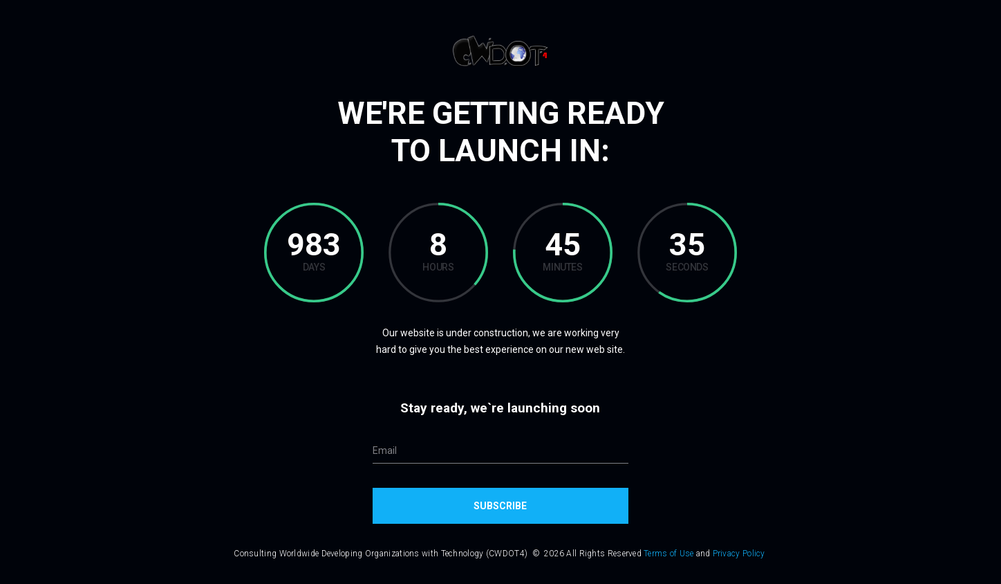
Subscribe (500, 505)
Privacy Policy (739, 553)
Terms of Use (669, 553)
